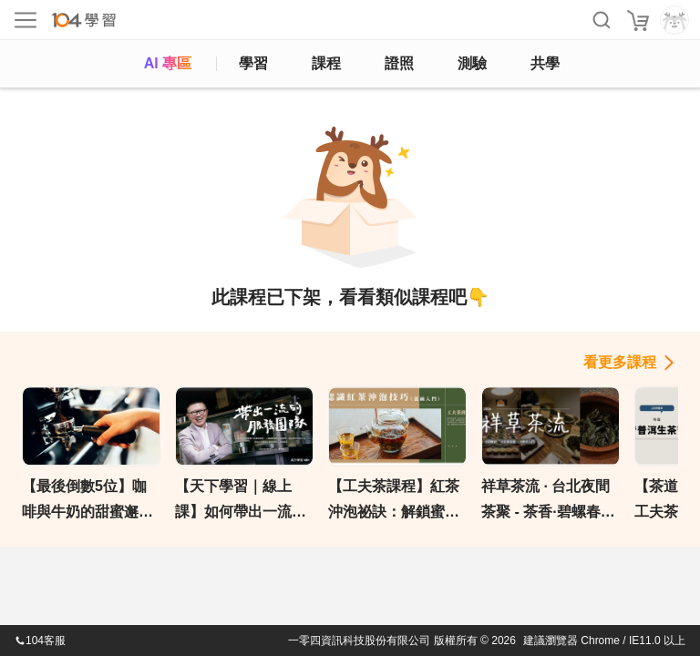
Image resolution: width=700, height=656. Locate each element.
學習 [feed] (253, 63)
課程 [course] (326, 63)
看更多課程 (619, 362)
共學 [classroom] (545, 63)
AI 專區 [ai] (167, 63)
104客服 (40, 640)
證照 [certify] (399, 63)
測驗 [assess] (472, 63)
